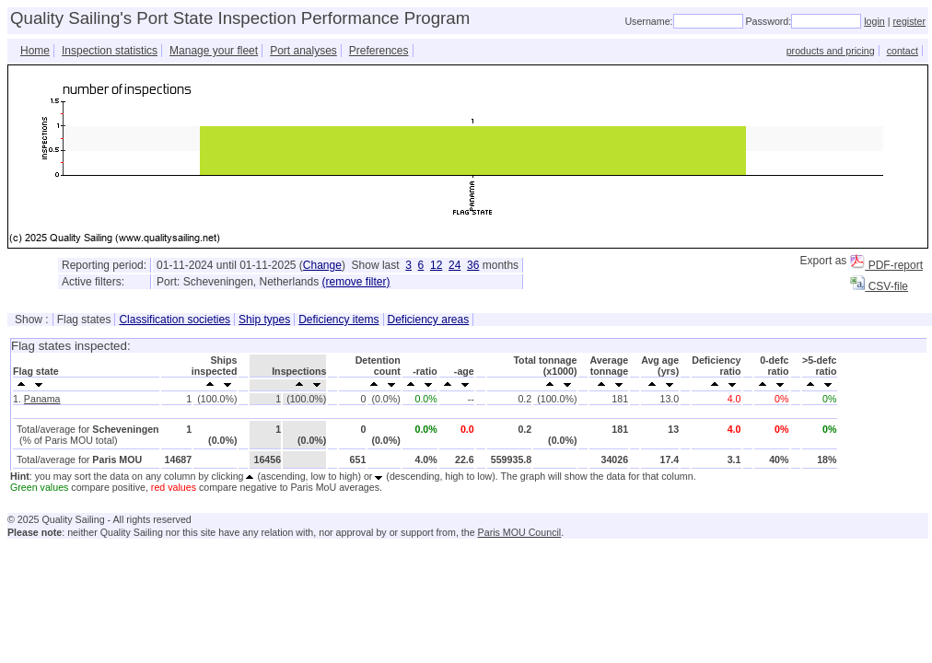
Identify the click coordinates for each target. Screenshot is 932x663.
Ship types (264, 319)
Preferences (379, 50)
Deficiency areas (429, 319)
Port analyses (303, 50)
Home (35, 50)
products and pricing (830, 50)
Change (322, 265)
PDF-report (886, 265)
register (909, 21)
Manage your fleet (213, 50)
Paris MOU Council (520, 532)
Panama (42, 398)
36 (473, 265)
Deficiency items (338, 319)
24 (454, 265)
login (874, 21)
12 (436, 265)
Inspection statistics (109, 50)
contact (902, 50)
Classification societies (174, 319)
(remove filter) (356, 281)
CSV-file (879, 286)
